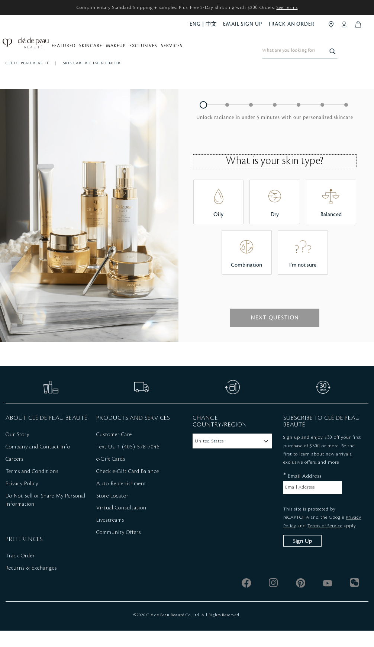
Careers (14, 476)
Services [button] (175, 48)
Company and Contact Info (38, 463)
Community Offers (118, 549)
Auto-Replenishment (121, 500)
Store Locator (112, 512)
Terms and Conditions (32, 488)
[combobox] (332, 47)
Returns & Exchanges (31, 585)
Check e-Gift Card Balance (127, 488)
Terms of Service (324, 541)
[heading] (274, 134)
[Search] (363, 47)
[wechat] (354, 599)
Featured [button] (67, 48)
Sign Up (302, 558)
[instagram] (273, 599)
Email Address (302, 492)
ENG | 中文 (203, 24)
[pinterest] (300, 599)
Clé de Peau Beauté (28, 79)
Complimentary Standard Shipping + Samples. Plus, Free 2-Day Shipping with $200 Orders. (187, 7)
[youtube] (327, 599)
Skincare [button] (94, 48)
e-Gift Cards (110, 476)
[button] (203, 121)
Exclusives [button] (147, 48)
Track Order (20, 572)
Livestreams (110, 537)
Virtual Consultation (121, 524)
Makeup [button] (119, 48)
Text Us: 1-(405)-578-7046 (128, 463)
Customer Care (114, 451)
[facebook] (246, 599)
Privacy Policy (22, 500)
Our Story (17, 451)
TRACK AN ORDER (291, 24)
